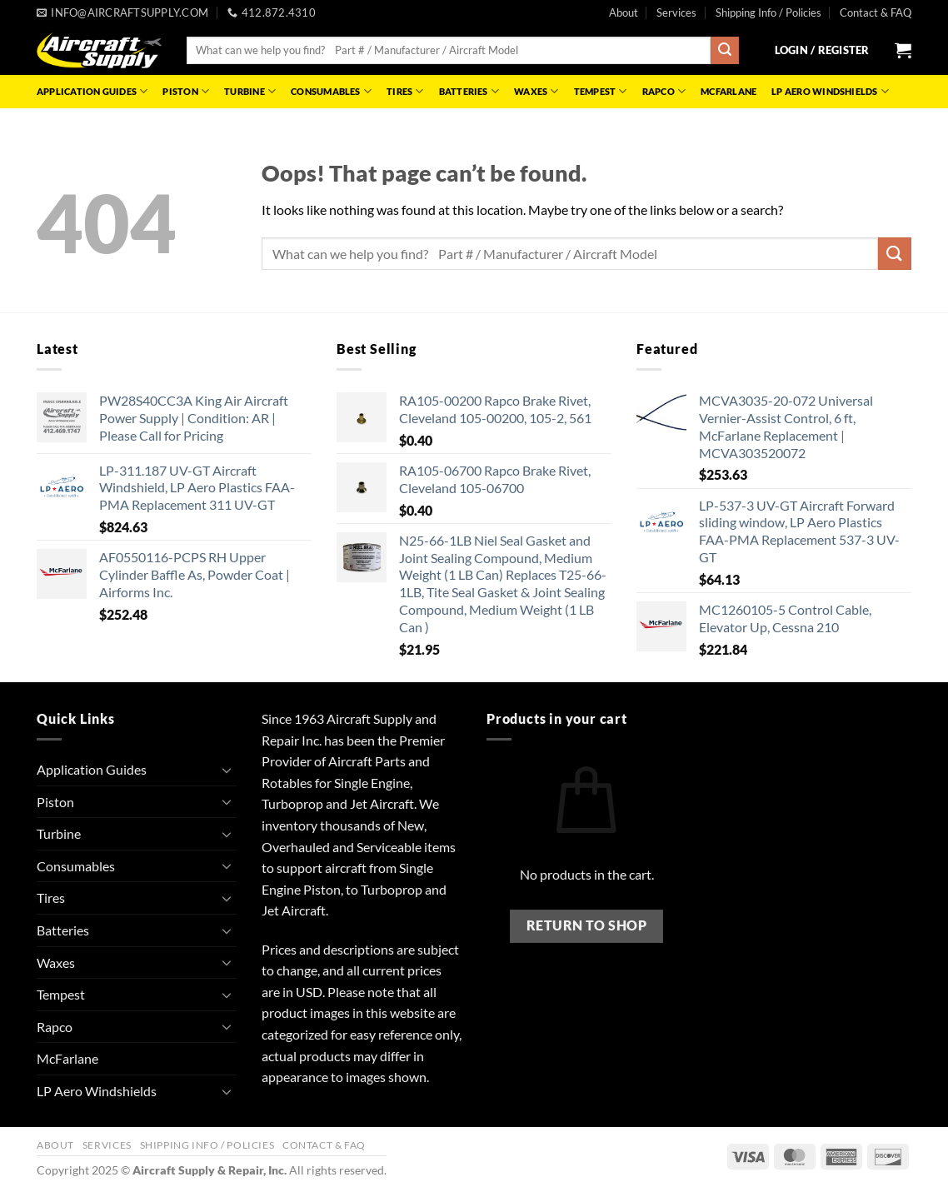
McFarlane (728, 91)
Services (676, 12)
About (623, 12)
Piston (185, 91)
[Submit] (725, 51)
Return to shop (586, 925)
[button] (822, 50)
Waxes (536, 91)
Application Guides (92, 91)
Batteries (469, 91)
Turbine (250, 91)
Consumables (331, 91)
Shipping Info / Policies (768, 12)
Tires (405, 91)
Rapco (664, 91)
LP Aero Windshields (830, 91)
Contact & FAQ (875, 12)
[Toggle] (227, 770)
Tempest (600, 91)
